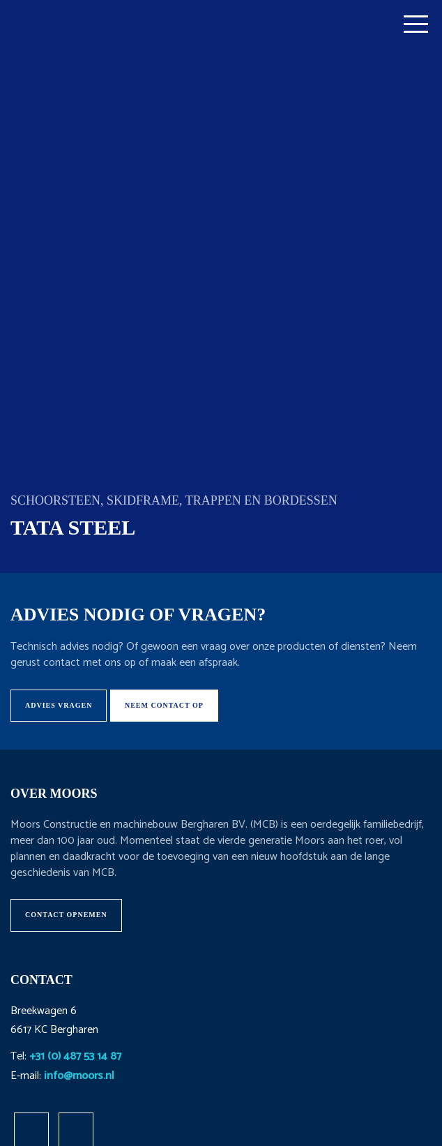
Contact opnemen (66, 914)
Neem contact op (164, 705)
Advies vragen (58, 705)
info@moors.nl (79, 1075)
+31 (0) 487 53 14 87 (75, 1056)
